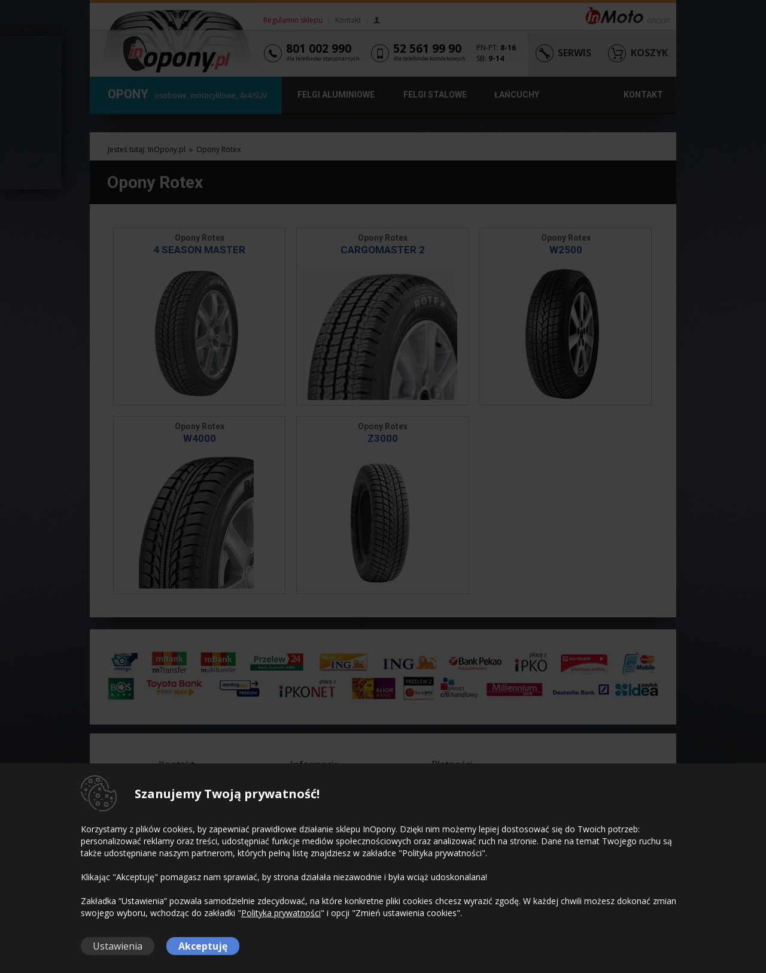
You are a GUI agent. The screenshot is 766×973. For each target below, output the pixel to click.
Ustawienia (117, 946)
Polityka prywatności (281, 913)
